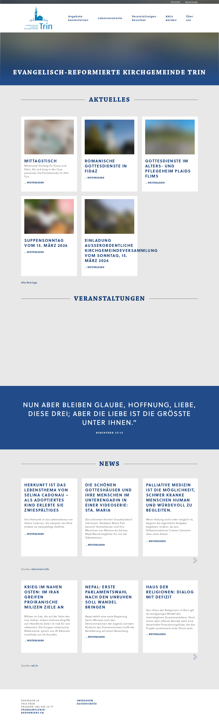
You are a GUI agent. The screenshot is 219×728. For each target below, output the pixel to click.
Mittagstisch (40, 160)
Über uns (189, 18)
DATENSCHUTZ (87, 703)
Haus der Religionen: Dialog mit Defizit (170, 591)
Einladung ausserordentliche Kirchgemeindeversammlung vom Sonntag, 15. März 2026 (109, 250)
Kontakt (176, 1)
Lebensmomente (110, 18)
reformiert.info (40, 569)
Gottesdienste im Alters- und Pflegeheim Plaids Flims (168, 168)
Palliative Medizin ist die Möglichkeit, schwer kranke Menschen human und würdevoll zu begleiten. (170, 497)
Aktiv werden (171, 18)
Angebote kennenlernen (78, 18)
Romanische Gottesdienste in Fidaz (106, 165)
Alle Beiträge (29, 282)
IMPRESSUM (85, 700)
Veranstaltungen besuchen (144, 18)
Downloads (191, 1)
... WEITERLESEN (34, 182)
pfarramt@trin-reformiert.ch (33, 711)
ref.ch (34, 665)
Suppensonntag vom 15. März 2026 (46, 243)
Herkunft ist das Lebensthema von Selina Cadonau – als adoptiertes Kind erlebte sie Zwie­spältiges (46, 497)
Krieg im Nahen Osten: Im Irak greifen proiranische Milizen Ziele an (44, 596)
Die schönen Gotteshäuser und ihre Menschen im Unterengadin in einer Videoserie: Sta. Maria (108, 497)
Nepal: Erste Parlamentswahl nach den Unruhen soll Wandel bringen (108, 596)
